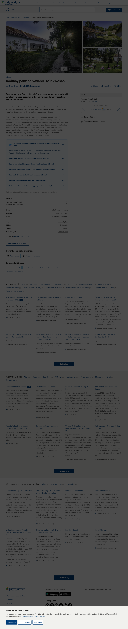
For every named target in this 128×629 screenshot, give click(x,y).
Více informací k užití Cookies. (33, 616)
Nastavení (38, 622)
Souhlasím (12, 622)
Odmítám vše (25, 622)
